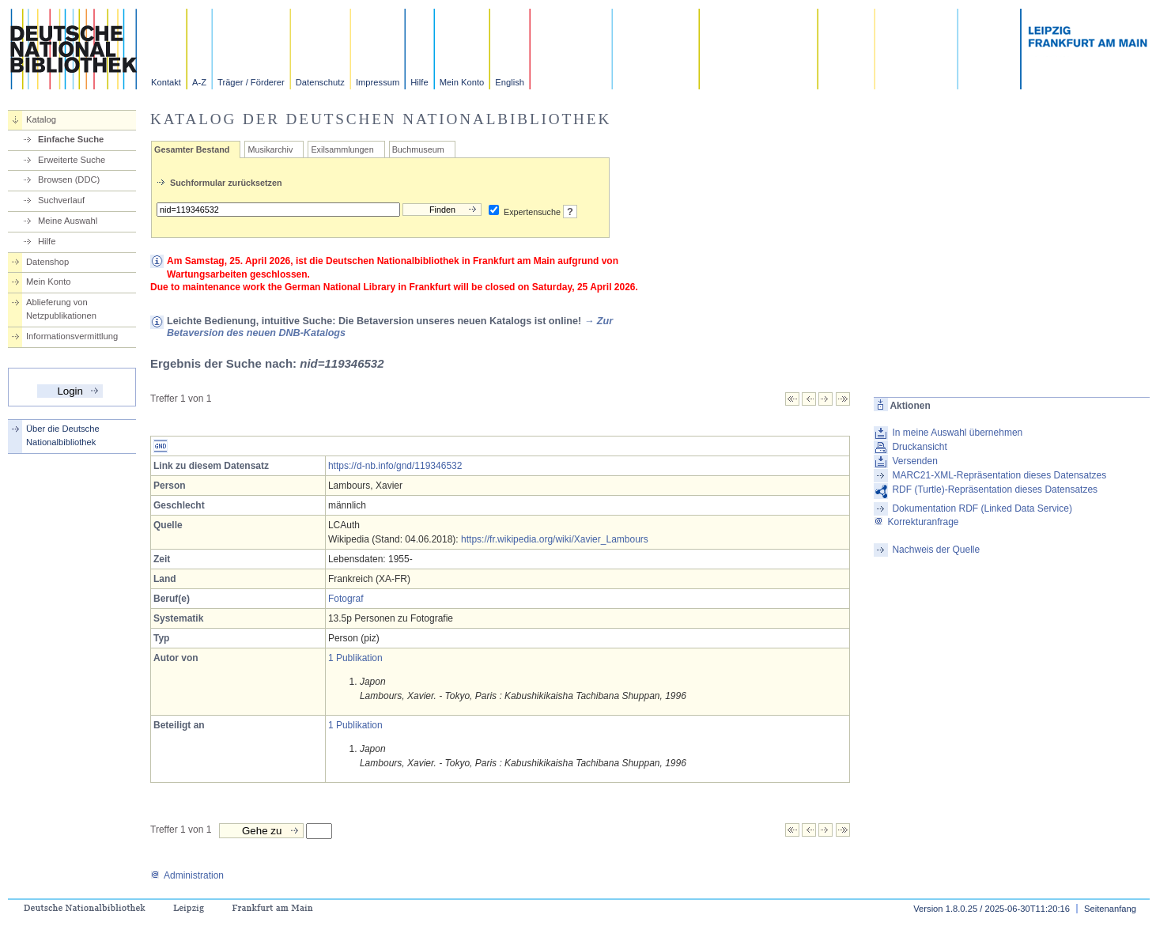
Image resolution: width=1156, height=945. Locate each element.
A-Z (199, 82)
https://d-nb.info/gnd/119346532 (395, 465)
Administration (187, 875)
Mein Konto (462, 82)
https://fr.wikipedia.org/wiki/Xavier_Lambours (554, 539)
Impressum (377, 82)
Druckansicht (919, 446)
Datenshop (47, 261)
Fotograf (346, 598)
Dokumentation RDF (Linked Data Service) (981, 508)
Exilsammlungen (342, 149)
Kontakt (166, 82)
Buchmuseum (418, 149)
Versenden (914, 461)
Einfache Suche (71, 139)
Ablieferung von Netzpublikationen (61, 308)
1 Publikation (355, 657)
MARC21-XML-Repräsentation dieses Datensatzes (999, 475)
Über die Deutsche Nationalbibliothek (63, 435)
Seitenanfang (1110, 908)
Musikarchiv (270, 149)
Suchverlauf (61, 200)
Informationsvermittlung (72, 336)
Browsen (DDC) (69, 179)
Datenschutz (320, 82)
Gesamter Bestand (191, 149)
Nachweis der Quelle (936, 549)
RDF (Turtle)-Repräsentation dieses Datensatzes (994, 489)
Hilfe (419, 82)
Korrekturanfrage (916, 521)
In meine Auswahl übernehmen (957, 432)
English (509, 82)
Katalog (41, 119)
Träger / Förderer (251, 82)
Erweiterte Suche (71, 159)
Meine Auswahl (67, 220)
